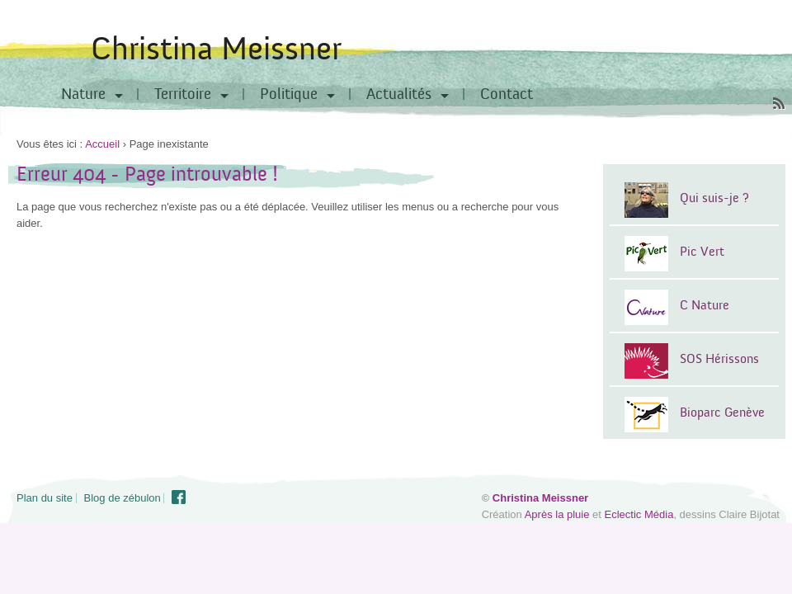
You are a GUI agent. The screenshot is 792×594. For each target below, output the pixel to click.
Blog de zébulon (122, 498)
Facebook (179, 497)
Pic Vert (702, 251)
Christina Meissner (216, 49)
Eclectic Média (639, 514)
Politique (289, 94)
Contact (506, 94)
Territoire (182, 94)
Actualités (398, 94)
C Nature (704, 305)
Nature (83, 94)
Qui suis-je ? (714, 198)
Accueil (102, 144)
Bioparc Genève (722, 412)
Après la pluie (557, 514)
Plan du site (44, 498)
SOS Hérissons (719, 358)
